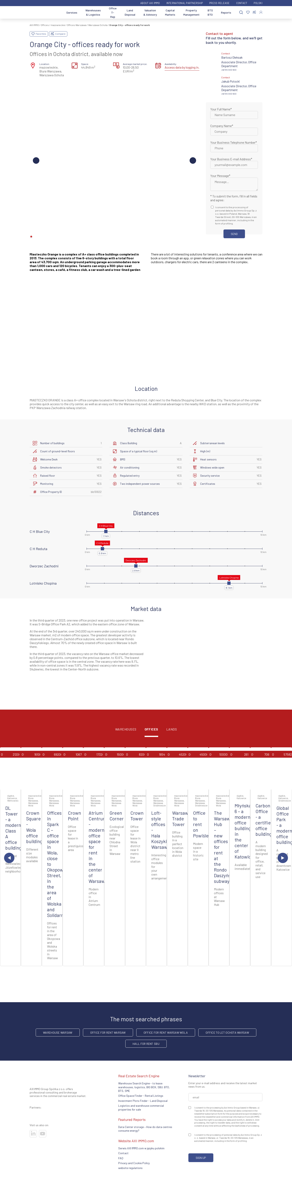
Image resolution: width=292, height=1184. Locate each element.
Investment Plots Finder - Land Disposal (142, 1100)
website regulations (130, 1168)
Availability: (171, 63)
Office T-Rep (113, 12)
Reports (226, 12)
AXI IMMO (34, 25)
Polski (258, 3)
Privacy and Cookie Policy (134, 1163)
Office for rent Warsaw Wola (166, 1032)
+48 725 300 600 (228, 70)
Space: (85, 63)
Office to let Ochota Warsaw (227, 1032)
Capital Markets (170, 12)
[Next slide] (283, 858)
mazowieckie (58, 25)
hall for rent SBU (146, 1043)
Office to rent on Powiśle (201, 824)
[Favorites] (248, 12)
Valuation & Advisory (150, 12)
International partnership (184, 3)
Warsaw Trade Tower (180, 818)
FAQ (120, 1158)
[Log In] (260, 12)
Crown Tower (137, 815)
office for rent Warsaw (108, 1032)
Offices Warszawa (76, 25)
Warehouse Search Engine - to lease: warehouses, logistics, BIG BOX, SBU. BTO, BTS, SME (144, 1087)
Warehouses (125, 729)
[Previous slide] (9, 858)
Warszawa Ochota (97, 25)
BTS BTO (210, 12)
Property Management (191, 12)
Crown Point (74, 815)
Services (71, 12)
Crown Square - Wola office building (34, 827)
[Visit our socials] (33, 1133)
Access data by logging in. (182, 67)
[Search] (241, 12)
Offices (45, 25)
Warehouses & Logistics (93, 12)
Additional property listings (146, 979)
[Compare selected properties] (254, 12)
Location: (44, 63)
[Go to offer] (10, 768)
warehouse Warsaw (57, 1032)
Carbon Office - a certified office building (264, 820)
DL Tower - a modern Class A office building (13, 828)
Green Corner (117, 815)
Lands (171, 729)
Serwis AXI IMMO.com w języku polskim (141, 1148)
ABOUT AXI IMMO (150, 3)
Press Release (219, 3)
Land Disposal (130, 12)
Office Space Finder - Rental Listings (140, 1095)
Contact (241, 3)
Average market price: (135, 63)
